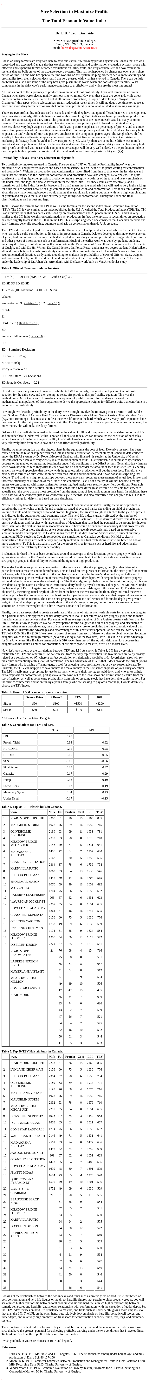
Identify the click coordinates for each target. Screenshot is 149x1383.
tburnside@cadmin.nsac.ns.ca (79, 47)
